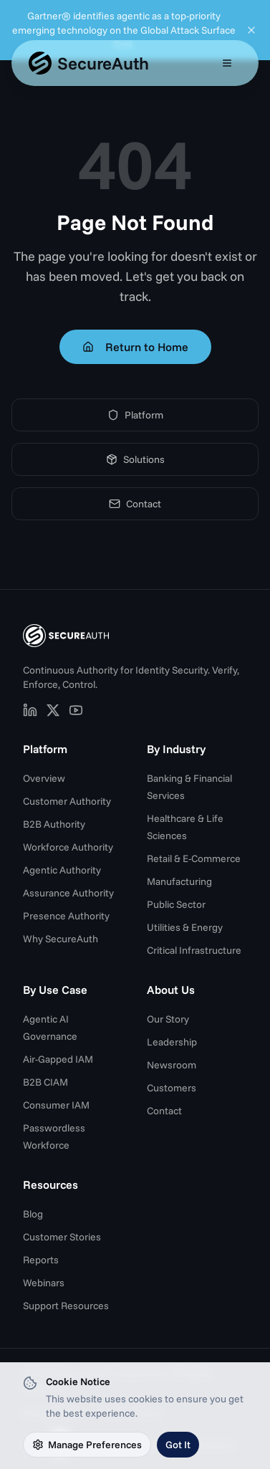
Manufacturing (179, 881)
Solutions (135, 459)
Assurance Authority (68, 892)
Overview (44, 778)
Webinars (43, 1282)
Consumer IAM (56, 1105)
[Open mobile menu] (227, 63)
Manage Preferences (87, 1444)
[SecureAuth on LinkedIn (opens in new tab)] (30, 710)
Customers (171, 1087)
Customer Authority (67, 801)
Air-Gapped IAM (58, 1059)
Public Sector (176, 904)
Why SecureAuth (60, 938)
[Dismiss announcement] (251, 30)
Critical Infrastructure (194, 950)
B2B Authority (54, 824)
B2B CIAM (45, 1082)
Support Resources (66, 1305)
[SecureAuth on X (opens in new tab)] (53, 710)
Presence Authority (66, 915)
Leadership (172, 1041)
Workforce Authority (68, 847)
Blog (33, 1213)
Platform (135, 414)
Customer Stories (62, 1236)
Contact (135, 503)
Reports (41, 1259)
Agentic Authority (62, 869)
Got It (178, 1444)
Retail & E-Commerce (194, 858)
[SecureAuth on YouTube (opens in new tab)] (76, 710)
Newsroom (171, 1064)
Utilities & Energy (185, 927)
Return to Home (135, 347)
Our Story (168, 1019)
